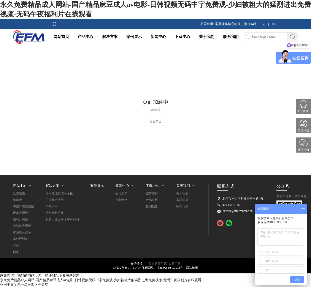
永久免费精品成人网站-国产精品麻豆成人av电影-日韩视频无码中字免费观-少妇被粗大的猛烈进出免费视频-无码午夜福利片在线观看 (100, 280)
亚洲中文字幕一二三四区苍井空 (24, 284)
